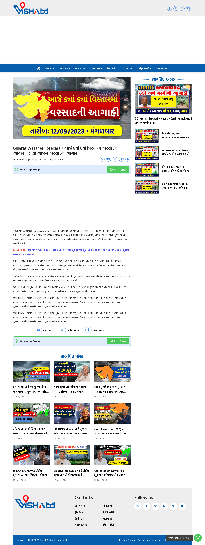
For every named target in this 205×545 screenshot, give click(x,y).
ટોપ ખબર (50, 68)
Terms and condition (149, 540)
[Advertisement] (102, 40)
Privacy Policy (126, 540)
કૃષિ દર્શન (80, 68)
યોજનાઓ (65, 68)
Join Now (118, 169)
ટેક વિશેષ (112, 68)
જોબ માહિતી (162, 68)
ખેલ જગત (126, 68)
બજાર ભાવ (96, 68)
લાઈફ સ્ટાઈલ (144, 68)
